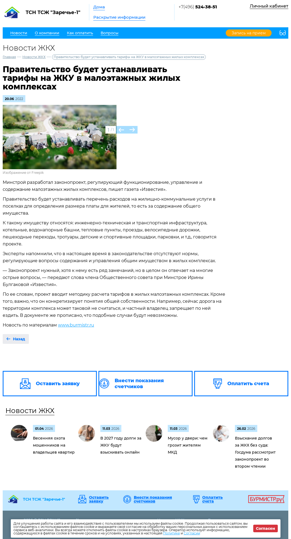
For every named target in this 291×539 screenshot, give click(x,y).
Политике (171, 533)
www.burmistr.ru (76, 325)
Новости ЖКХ (34, 57)
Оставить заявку (99, 499)
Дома (99, 6)
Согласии (192, 533)
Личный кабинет (269, 6)
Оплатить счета (212, 499)
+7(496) (198, 6)
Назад (19, 339)
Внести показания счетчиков (153, 499)
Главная (9, 57)
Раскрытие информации (119, 17)
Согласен (265, 528)
